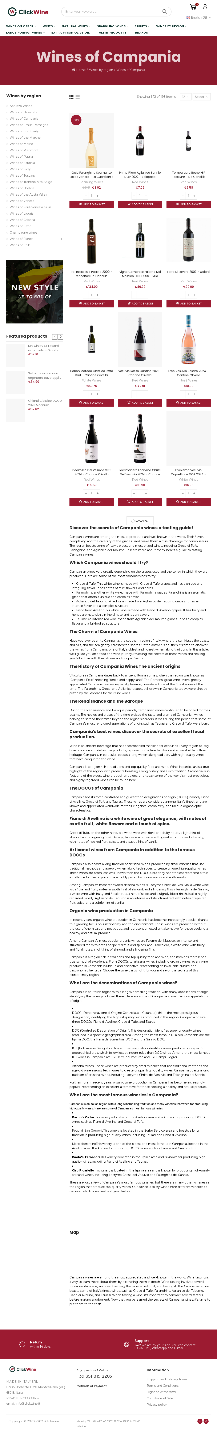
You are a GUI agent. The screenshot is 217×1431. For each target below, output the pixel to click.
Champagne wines (23, 232)
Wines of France (21, 239)
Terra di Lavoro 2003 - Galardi (188, 272)
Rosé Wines (188, 380)
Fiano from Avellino (90, 610)
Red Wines (140, 182)
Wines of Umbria (22, 188)
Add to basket (94, 204)
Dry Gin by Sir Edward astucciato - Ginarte (43, 348)
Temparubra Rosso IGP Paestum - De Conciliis (188, 174)
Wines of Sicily (20, 169)
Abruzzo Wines (21, 106)
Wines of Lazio (20, 226)
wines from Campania (91, 649)
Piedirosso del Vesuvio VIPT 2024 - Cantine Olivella (91, 472)
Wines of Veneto (22, 201)
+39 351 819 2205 (94, 1376)
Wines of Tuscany (23, 175)
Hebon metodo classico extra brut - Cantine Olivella (91, 373)
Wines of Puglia (21, 156)
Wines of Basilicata (23, 112)
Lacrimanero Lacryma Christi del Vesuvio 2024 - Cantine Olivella (140, 474)
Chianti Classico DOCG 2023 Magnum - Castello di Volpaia (45, 403)
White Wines (91, 380)
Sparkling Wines (91, 182)
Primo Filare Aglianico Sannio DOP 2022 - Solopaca (140, 174)
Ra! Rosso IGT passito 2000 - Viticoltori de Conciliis (91, 274)
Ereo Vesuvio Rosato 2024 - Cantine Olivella (188, 373)
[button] (54, 336)
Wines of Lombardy (24, 131)
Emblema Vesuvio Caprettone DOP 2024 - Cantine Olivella (188, 474)
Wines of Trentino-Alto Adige (31, 182)
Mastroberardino (84, 1144)
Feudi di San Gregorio (87, 1130)
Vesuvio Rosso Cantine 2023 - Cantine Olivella (140, 373)
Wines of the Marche (25, 137)
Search (165, 11)
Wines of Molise (21, 144)
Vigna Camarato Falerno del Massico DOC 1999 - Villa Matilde (140, 276)
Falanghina (84, 592)
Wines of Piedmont (24, 150)
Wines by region (23, 96)
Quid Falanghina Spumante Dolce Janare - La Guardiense (91, 174)
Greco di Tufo (95, 801)
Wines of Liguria (21, 213)
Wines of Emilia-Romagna (29, 125)
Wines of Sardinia (22, 163)
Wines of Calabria (22, 220)
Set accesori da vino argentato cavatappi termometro (43, 375)
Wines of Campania (24, 118)
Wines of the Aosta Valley (28, 194)
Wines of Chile (20, 245)
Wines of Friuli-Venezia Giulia (31, 207)
